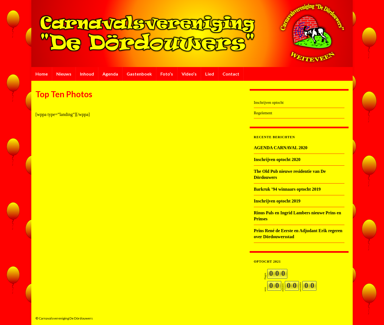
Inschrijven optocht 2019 (277, 201)
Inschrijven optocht (268, 103)
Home (41, 73)
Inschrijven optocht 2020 (277, 159)
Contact (230, 73)
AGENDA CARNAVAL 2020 (280, 147)
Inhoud (87, 73)
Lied (209, 73)
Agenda (110, 73)
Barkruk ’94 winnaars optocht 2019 (287, 189)
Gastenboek (139, 73)
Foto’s (166, 73)
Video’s (189, 73)
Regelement (263, 113)
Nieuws (63, 73)
